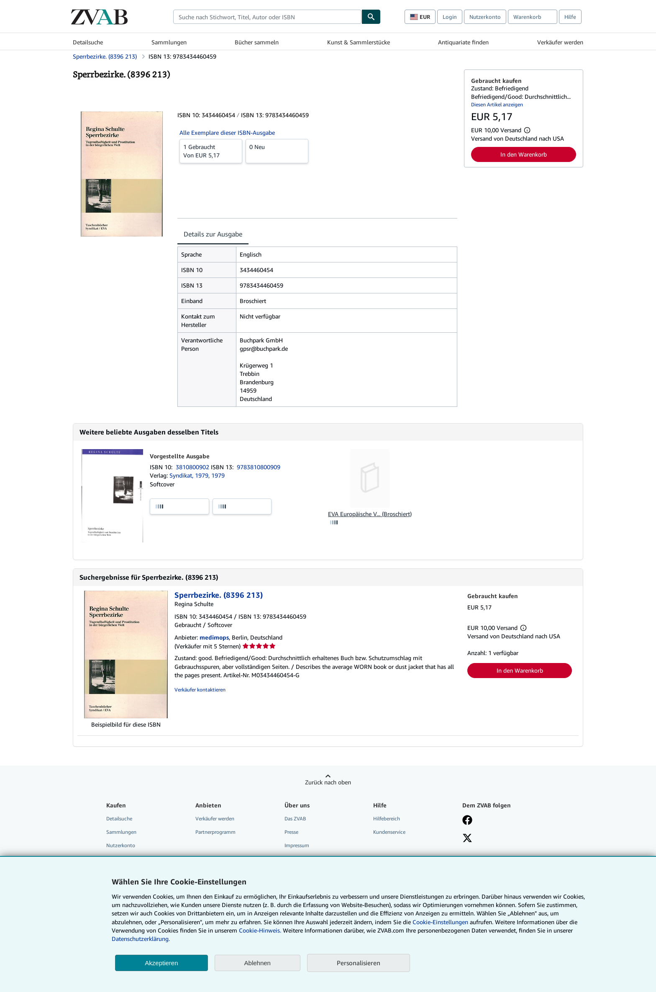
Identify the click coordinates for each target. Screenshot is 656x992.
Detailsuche (88, 42)
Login (450, 16)
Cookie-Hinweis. (260, 930)
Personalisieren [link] (358, 962)
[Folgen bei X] (467, 839)
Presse (291, 832)
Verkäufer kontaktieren (200, 689)
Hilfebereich (386, 818)
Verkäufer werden (560, 42)
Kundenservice (389, 832)
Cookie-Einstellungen (440, 921)
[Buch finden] (371, 17)
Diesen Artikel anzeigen (497, 104)
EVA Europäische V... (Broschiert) (370, 513)
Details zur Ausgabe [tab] (213, 234)
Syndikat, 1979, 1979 (197, 475)
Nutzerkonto (485, 16)
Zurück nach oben (328, 782)
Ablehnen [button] (257, 962)
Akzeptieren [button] (161, 962)
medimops (214, 637)
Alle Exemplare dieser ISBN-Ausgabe (227, 132)
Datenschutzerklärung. (141, 938)
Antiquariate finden (463, 42)
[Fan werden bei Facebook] (467, 821)
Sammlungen (169, 42)
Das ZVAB (295, 818)
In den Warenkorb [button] (523, 154)
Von (210, 151)
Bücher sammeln (257, 42)
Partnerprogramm (215, 832)
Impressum (296, 845)
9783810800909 (258, 466)
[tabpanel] (317, 327)
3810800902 (193, 466)
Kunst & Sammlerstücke (358, 42)
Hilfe (570, 16)
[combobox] (267, 17)
